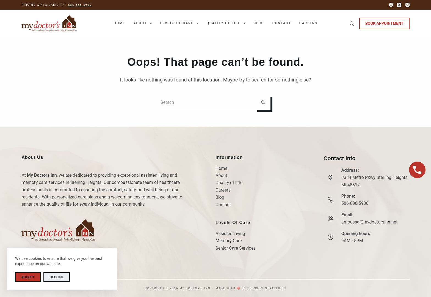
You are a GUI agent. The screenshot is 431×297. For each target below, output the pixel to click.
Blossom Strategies (266, 288)
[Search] (352, 23)
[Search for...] (208, 102)
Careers (308, 23)
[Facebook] (391, 5)
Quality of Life (227, 23)
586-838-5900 (80, 4)
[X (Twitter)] (399, 5)
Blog (259, 23)
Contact (281, 23)
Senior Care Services (236, 248)
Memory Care (229, 240)
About (143, 23)
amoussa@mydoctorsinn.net (369, 222)
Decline (56, 277)
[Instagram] (407, 5)
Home (119, 23)
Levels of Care (180, 23)
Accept (28, 277)
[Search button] (262, 102)
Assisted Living (230, 233)
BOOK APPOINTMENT (384, 23)
